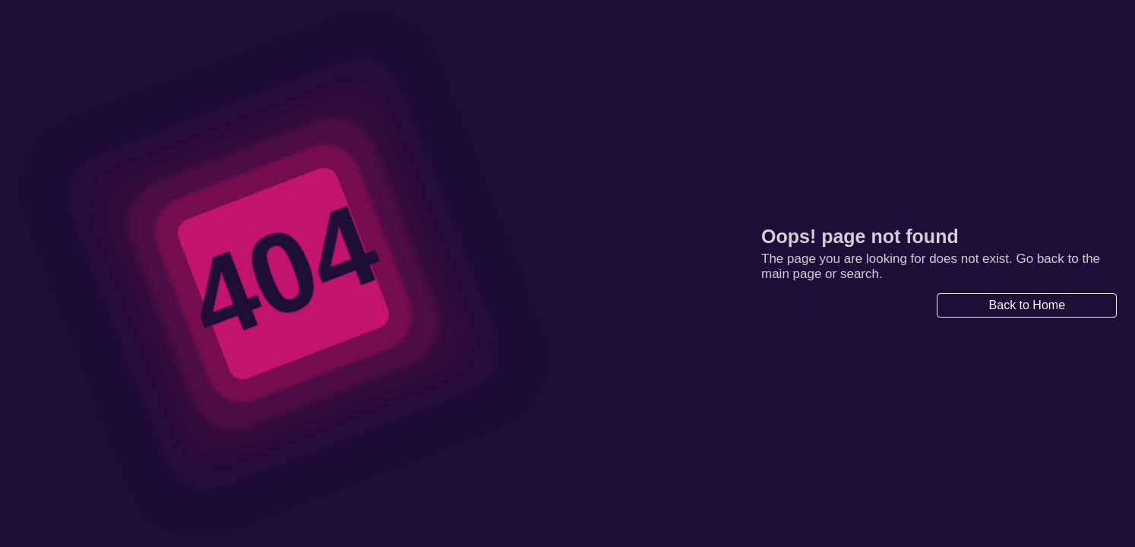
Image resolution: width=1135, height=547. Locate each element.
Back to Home (1027, 305)
